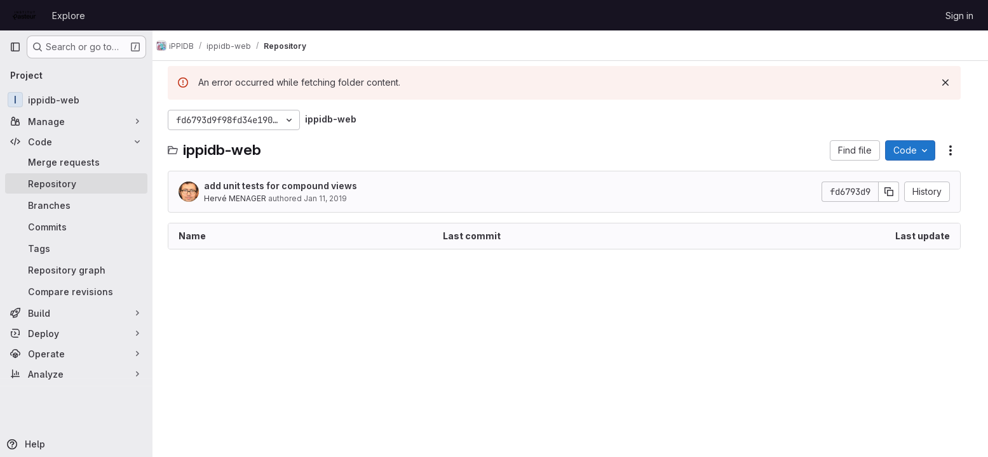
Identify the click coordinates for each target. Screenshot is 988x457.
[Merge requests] (76, 162)
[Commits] (76, 226)
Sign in (959, 15)
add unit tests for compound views (286, 185)
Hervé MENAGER (241, 198)
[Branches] (76, 205)
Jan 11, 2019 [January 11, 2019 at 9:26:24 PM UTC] (331, 198)
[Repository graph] (76, 270)
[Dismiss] (951, 82)
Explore (68, 15)
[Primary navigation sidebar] (15, 47)
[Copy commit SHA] (895, 192)
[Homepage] (24, 15)
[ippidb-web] (76, 99)
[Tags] (76, 248)
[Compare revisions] (76, 291)
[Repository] (76, 183)
